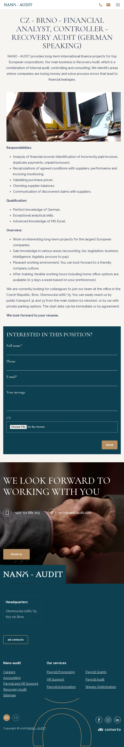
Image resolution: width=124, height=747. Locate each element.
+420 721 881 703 (27, 513)
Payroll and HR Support (20, 684)
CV (8, 418)
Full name (14, 346)
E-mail (11, 377)
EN (6, 717)
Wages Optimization (100, 687)
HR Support (55, 679)
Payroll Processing (61, 672)
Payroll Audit (94, 679)
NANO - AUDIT (36, 728)
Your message (16, 392)
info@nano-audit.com (75, 513)
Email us (16, 554)
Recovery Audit (15, 689)
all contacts (16, 639)
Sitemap (9, 695)
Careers (9, 672)
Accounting (12, 678)
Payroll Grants (96, 672)
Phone (11, 361)
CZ (16, 717)
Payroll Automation (61, 687)
